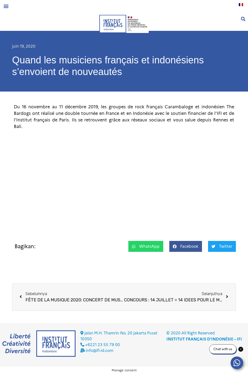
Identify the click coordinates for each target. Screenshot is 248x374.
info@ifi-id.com (99, 350)
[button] (6, 6)
